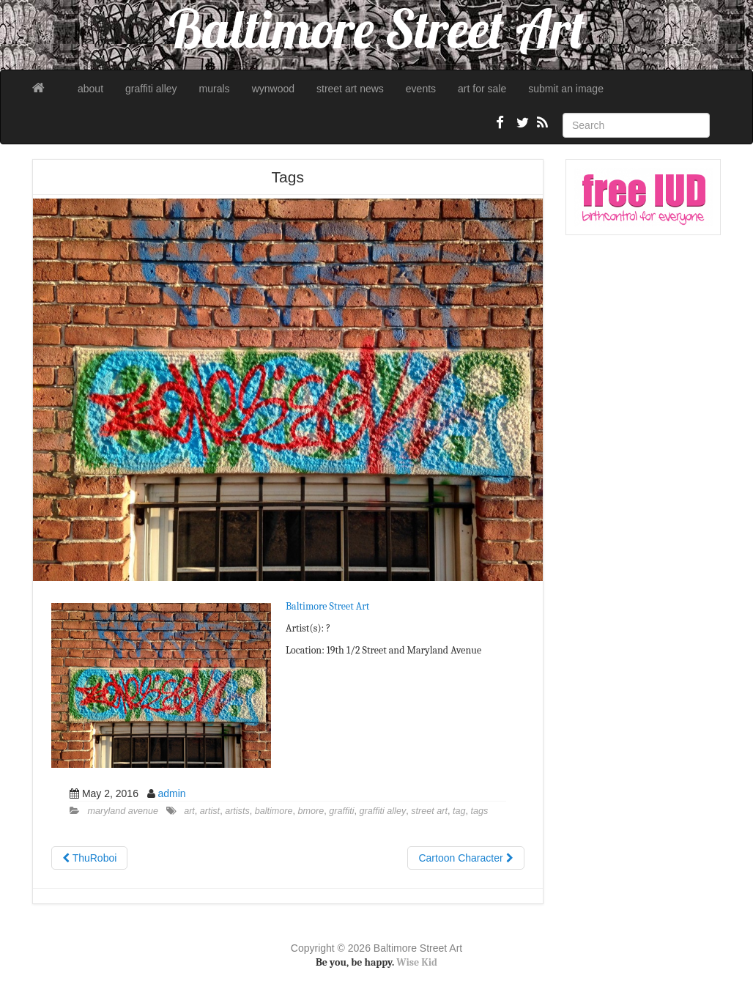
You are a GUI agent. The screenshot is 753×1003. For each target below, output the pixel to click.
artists (237, 811)
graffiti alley (151, 89)
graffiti (341, 811)
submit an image (566, 89)
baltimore (274, 811)
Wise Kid (416, 962)
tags (479, 811)
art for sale (482, 89)
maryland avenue (123, 811)
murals (214, 89)
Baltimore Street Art (327, 606)
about (90, 89)
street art (429, 811)
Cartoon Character (465, 858)
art (189, 811)
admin (172, 793)
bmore (311, 811)
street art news (350, 89)
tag (459, 811)
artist (210, 811)
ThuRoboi (89, 858)
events (421, 89)
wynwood (273, 89)
